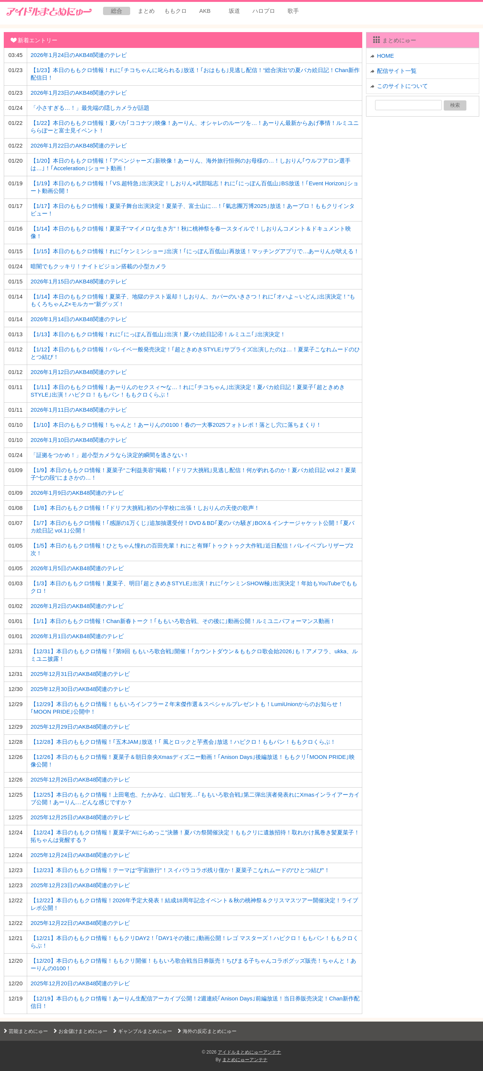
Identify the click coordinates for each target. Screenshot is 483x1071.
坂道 (234, 11)
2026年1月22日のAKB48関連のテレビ (79, 145)
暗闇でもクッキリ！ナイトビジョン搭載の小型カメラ (98, 266)
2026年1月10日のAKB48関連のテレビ (79, 440)
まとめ (146, 11)
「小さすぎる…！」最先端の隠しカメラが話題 (90, 108)
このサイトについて (402, 86)
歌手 (293, 11)
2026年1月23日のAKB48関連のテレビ (79, 92)
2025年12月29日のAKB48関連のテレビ (80, 726)
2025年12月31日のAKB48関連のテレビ (80, 674)
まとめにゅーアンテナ (245, 1059)
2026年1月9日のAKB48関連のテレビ (77, 492)
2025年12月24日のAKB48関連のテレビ (80, 855)
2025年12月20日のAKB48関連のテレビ (80, 983)
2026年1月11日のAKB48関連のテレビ (79, 409)
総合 (116, 11)
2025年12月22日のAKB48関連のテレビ (80, 923)
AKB (205, 11)
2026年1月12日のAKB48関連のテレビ (79, 372)
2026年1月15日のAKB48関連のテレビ (79, 281)
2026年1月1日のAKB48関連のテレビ (77, 636)
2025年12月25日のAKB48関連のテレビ (80, 817)
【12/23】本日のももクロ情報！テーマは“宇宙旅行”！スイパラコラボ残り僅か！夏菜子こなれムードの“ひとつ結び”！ (180, 870)
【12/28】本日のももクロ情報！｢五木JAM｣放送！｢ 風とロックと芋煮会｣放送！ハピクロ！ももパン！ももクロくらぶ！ (183, 742)
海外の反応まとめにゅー (206, 1031)
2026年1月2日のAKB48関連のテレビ (77, 606)
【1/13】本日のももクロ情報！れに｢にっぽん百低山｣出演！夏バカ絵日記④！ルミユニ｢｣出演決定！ (158, 334)
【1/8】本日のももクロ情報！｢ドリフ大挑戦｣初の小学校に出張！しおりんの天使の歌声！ (145, 508)
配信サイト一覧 (397, 71)
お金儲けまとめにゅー (80, 1031)
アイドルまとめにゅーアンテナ (249, 1052)
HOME (385, 55)
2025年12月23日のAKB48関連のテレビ (80, 885)
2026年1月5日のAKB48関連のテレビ (77, 568)
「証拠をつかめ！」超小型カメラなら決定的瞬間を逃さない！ (110, 455)
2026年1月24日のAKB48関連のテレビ (79, 55)
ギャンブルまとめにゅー (141, 1031)
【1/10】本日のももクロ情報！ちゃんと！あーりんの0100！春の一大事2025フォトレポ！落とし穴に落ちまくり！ (176, 425)
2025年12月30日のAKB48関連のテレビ (80, 689)
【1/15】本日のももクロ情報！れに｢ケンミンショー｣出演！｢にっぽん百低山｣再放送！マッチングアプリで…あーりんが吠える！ (195, 251)
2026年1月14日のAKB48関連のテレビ (79, 319)
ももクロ (175, 11)
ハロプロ (263, 11)
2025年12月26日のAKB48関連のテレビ (80, 779)
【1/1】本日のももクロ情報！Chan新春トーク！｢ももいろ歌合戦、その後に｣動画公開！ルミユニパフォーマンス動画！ (183, 621)
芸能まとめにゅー (25, 1031)
